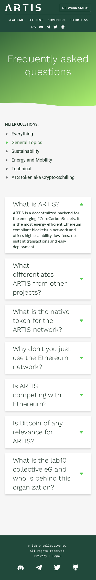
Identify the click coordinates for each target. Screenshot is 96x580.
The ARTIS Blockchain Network (23, 8)
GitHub (62, 26)
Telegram (48, 26)
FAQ (33, 26)
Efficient (36, 20)
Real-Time (16, 20)
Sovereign (56, 20)
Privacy (40, 556)
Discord (41, 26)
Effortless (79, 20)
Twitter (55, 26)
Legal (57, 556)
